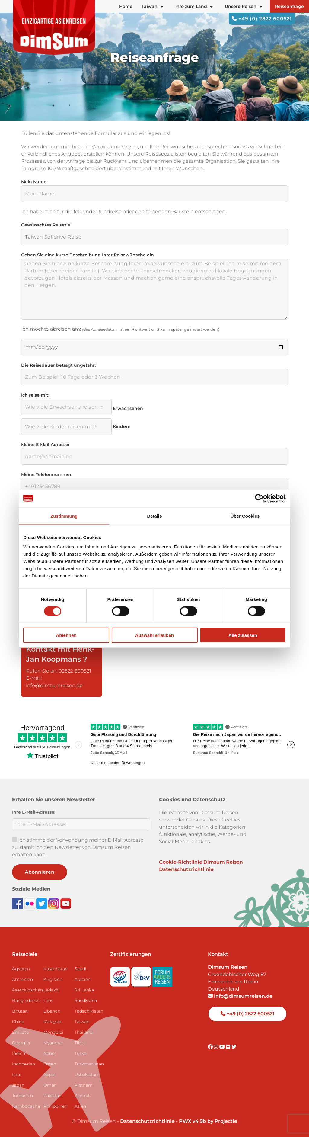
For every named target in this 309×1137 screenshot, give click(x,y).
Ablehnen (66, 635)
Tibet (80, 1042)
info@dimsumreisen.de (240, 996)
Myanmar (53, 1042)
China (18, 1021)
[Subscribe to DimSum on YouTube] (65, 903)
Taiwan (82, 1021)
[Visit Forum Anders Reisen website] (162, 975)
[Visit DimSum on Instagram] (216, 1047)
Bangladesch (25, 1000)
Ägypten (21, 969)
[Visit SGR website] (120, 975)
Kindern (122, 426)
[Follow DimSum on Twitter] (42, 903)
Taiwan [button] (152, 6)
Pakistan (52, 1095)
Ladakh (51, 990)
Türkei (81, 1053)
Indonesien (23, 1064)
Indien (18, 1053)
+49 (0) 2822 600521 (262, 18)
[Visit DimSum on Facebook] (18, 903)
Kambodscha (25, 1106)
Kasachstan (55, 969)
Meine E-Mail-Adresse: (45, 444)
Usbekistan (86, 1074)
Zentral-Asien (83, 1101)
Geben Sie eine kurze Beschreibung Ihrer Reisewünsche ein (87, 255)
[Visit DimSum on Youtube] (222, 1047)
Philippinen (55, 1106)
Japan (18, 1085)
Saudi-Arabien (83, 974)
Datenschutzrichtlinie (186, 869)
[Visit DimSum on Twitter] (233, 1047)
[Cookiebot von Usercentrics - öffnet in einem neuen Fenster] (259, 498)
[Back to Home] (54, 27)
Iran (16, 1074)
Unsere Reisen (243, 6)
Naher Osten (49, 1059)
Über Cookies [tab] (245, 515)
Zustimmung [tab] (64, 515)
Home (125, 6)
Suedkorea (86, 1000)
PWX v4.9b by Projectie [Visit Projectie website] (208, 1121)
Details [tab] (154, 515)
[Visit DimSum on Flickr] (228, 1047)
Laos (48, 1000)
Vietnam (84, 1085)
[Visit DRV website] (141, 975)
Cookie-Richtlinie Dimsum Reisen (201, 862)
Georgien (22, 1042)
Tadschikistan (88, 1011)
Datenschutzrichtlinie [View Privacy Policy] (147, 1121)
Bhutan (20, 1011)
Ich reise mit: (35, 395)
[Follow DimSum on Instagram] (54, 903)
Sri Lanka (84, 990)
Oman (50, 1085)
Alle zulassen (242, 635)
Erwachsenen (128, 408)
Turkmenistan (88, 1064)
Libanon (51, 1011)
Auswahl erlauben (154, 635)
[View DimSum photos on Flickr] (30, 903)
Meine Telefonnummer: (46, 474)
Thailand (83, 1032)
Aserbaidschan (25, 990)
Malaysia (52, 1021)
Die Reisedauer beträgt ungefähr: (58, 365)
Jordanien (22, 1095)
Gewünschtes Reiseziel (46, 225)
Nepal (49, 1074)
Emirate (20, 1032)
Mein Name (33, 182)
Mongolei (53, 1032)
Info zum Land (194, 6)
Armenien (22, 979)
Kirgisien (52, 979)
